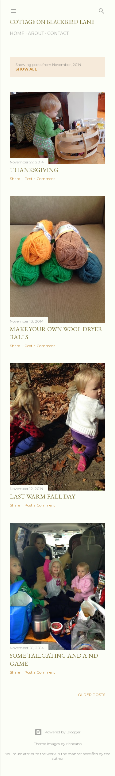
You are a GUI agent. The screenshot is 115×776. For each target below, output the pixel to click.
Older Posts (91, 694)
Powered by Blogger (58, 732)
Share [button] (15, 178)
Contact (58, 33)
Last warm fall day (42, 496)
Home (17, 33)
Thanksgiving (34, 170)
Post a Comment (40, 178)
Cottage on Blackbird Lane (52, 21)
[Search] (101, 10)
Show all (26, 69)
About (36, 33)
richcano (74, 743)
